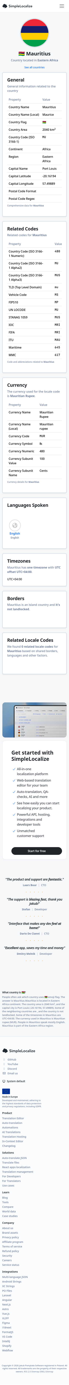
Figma (6, 1323)
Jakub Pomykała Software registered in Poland (41, 1365)
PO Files (7, 1290)
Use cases (8, 1185)
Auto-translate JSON (14, 1158)
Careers (7, 1260)
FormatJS (7, 1332)
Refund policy (10, 1251)
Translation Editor (13, 1118)
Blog (5, 1197)
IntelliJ (6, 1341)
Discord (9, 1068)
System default (13, 1081)
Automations (10, 1127)
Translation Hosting (14, 1136)
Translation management (17, 1171)
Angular (7, 1300)
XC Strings (8, 1286)
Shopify (6, 1346)
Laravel (6, 1295)
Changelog (8, 1146)
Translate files (10, 1162)
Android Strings (11, 1281)
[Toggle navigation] (62, 6)
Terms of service (12, 1246)
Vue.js (6, 1313)
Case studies (10, 1216)
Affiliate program (12, 1242)
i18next (6, 1327)
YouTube (10, 1064)
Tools (5, 1202)
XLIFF (5, 1318)
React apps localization (16, 1167)
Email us (10, 1073)
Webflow (7, 1350)
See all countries (34, 67)
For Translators (11, 1181)
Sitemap (49, 1371)
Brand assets (10, 1232)
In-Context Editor (12, 1141)
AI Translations (11, 1132)
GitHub (9, 1059)
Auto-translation (12, 1123)
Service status (10, 1265)
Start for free (37, 851)
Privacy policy (10, 1237)
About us (7, 1228)
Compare (7, 1207)
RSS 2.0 (27, 1371)
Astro (5, 1309)
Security (7, 1255)
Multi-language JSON (15, 1277)
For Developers (11, 1176)
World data (9, 1211)
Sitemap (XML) (38, 1371)
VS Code (7, 1336)
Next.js (6, 1304)
